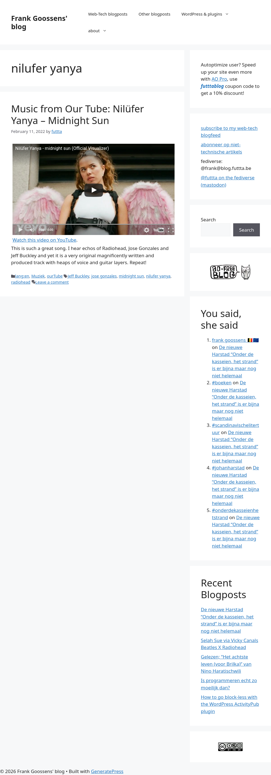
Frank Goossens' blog (39, 22)
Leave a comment (52, 282)
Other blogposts (154, 14)
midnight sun (131, 276)
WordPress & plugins (208, 14)
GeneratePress (107, 771)
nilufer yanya (158, 276)
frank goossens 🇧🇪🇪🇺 (235, 340)
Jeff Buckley (78, 276)
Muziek (38, 276)
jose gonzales (103, 276)
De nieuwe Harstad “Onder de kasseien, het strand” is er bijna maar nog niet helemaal (235, 361)
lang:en (22, 276)
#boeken (222, 382)
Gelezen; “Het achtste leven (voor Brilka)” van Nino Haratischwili (226, 663)
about (100, 30)
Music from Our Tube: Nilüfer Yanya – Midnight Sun (77, 114)
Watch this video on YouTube (44, 240)
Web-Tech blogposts (107, 14)
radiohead (20, 282)
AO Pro (219, 79)
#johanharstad (228, 467)
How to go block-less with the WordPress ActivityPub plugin (230, 704)
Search (208, 219)
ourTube (55, 276)
